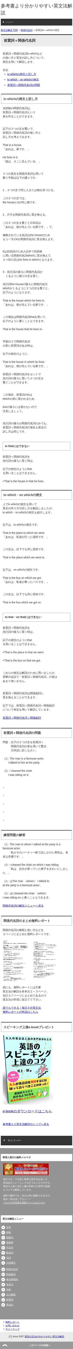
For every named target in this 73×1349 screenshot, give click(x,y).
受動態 (9, 1242)
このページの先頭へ (39, 1345)
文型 (8, 1227)
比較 (8, 1289)
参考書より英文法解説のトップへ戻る (26, 1124)
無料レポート (12, 1322)
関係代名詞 (27, 30)
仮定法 (9, 1284)
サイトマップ (12, 1329)
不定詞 (9, 1247)
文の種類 (11, 1294)
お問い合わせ (12, 1325)
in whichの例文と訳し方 (21, 74)
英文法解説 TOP (9, 30)
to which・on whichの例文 (23, 79)
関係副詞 (11, 1274)
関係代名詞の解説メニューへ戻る (23, 905)
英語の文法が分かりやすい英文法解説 (44, 1336)
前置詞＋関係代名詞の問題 (23, 85)
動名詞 (9, 1252)
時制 (8, 1232)
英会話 (9, 1304)
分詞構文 (11, 1262)
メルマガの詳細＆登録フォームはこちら (24, 1202)
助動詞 (9, 1237)
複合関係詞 (12, 1279)
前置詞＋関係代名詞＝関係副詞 (22, 717)
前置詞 (9, 1299)
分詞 (8, 1257)
